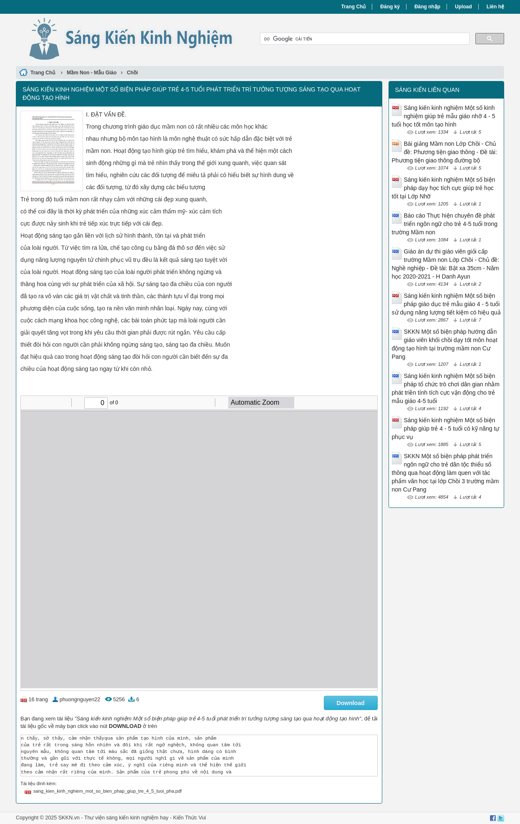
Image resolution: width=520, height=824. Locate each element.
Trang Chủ (353, 7)
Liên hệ (495, 7)
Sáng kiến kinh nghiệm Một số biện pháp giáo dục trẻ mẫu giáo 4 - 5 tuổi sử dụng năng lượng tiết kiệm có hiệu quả (446, 304)
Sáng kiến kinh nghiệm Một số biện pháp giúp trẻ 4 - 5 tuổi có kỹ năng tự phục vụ (446, 428)
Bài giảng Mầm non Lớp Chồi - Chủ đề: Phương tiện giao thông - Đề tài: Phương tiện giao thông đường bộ (444, 152)
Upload (463, 7)
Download (351, 703)
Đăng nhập (427, 7)
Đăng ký (390, 7)
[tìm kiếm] (364, 39)
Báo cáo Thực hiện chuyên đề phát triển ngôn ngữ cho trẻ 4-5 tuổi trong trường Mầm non (444, 224)
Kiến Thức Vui (189, 818)
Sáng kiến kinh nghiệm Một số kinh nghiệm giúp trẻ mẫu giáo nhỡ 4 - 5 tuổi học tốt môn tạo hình (443, 116)
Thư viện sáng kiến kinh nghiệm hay (126, 818)
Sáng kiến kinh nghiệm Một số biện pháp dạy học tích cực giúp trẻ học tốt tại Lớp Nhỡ (443, 188)
